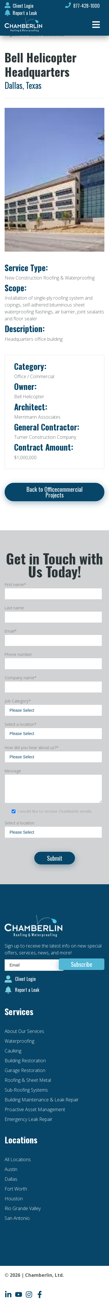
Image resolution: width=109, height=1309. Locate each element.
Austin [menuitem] (11, 1169)
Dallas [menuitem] (11, 1179)
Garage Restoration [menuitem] (25, 1070)
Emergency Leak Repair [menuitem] (28, 1119)
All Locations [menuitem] (18, 1159)
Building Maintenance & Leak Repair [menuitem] (42, 1099)
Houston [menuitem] (14, 1198)
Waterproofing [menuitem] (19, 1041)
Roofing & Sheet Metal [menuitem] (28, 1080)
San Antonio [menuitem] (17, 1218)
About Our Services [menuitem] (24, 1031)
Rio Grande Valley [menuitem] (23, 1208)
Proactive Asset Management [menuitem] (35, 1109)
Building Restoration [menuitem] (25, 1060)
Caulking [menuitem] (13, 1051)
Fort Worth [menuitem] (16, 1189)
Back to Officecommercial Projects (54, 492)
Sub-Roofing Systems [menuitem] (26, 1090)
